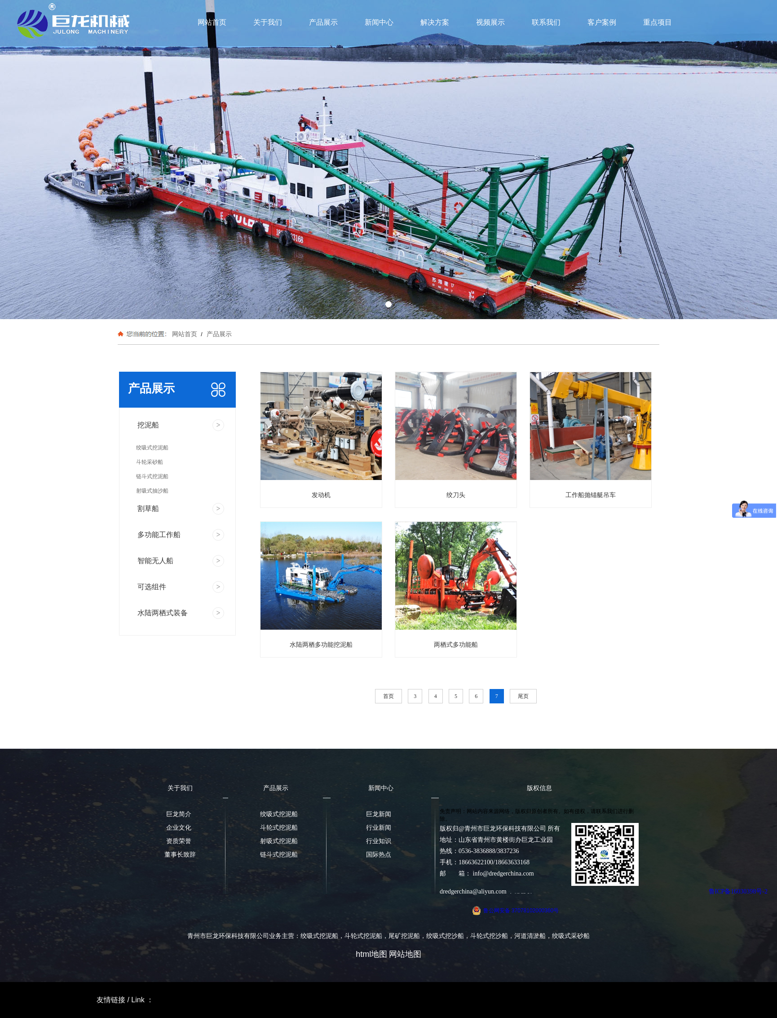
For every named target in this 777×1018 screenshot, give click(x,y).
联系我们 (546, 22)
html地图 (371, 954)
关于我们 (267, 22)
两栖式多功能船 (456, 644)
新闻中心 (379, 22)
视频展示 (490, 22)
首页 (388, 696)
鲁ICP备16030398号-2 (738, 891)
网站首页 (212, 22)
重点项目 (657, 22)
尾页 (523, 696)
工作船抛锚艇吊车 (590, 494)
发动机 (321, 494)
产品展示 (323, 22)
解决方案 (434, 22)
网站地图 (405, 954)
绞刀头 (455, 494)
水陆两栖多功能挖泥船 (321, 644)
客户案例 (601, 22)
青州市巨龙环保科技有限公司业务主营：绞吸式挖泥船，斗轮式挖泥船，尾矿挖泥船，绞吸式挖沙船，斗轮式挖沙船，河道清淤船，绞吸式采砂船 (388, 936)
